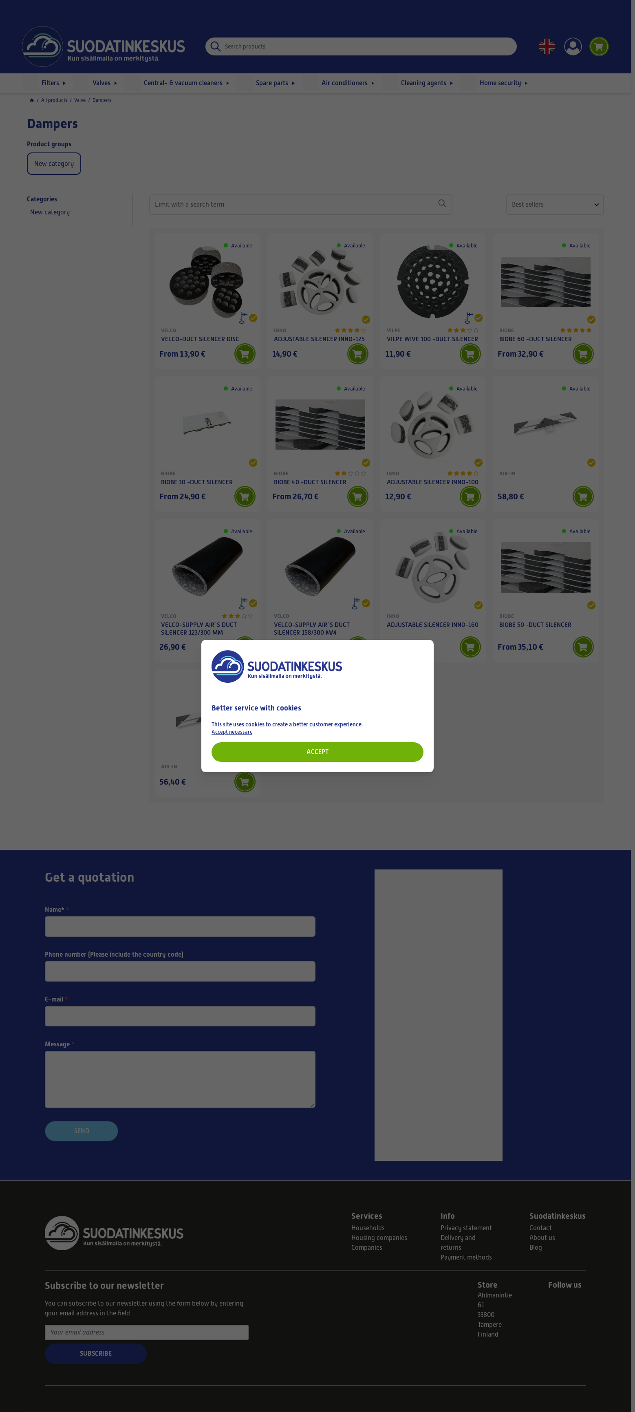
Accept (317, 752)
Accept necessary (232, 732)
